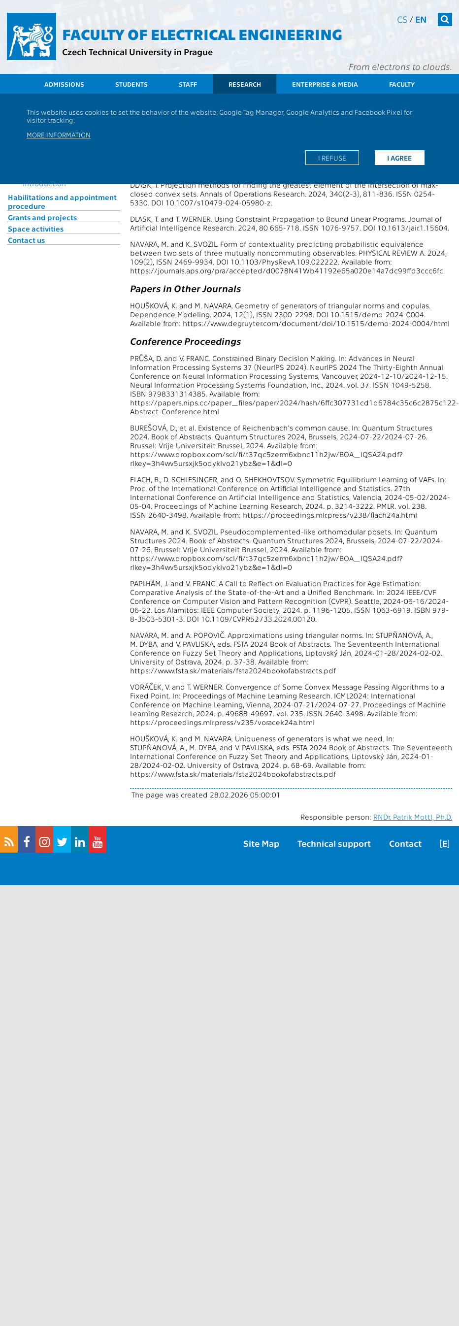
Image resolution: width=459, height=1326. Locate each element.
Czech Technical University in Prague (137, 51)
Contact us (26, 239)
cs (402, 19)
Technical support (334, 843)
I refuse (332, 158)
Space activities (36, 228)
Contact (405, 843)
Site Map (261, 843)
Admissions (64, 84)
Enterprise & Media (325, 84)
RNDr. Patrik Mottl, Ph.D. (412, 816)
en (421, 19)
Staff (188, 84)
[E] (445, 843)
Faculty (402, 84)
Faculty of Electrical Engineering (202, 33)
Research (245, 84)
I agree (399, 158)
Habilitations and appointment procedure (62, 201)
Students (131, 84)
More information (59, 134)
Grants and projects (42, 217)
